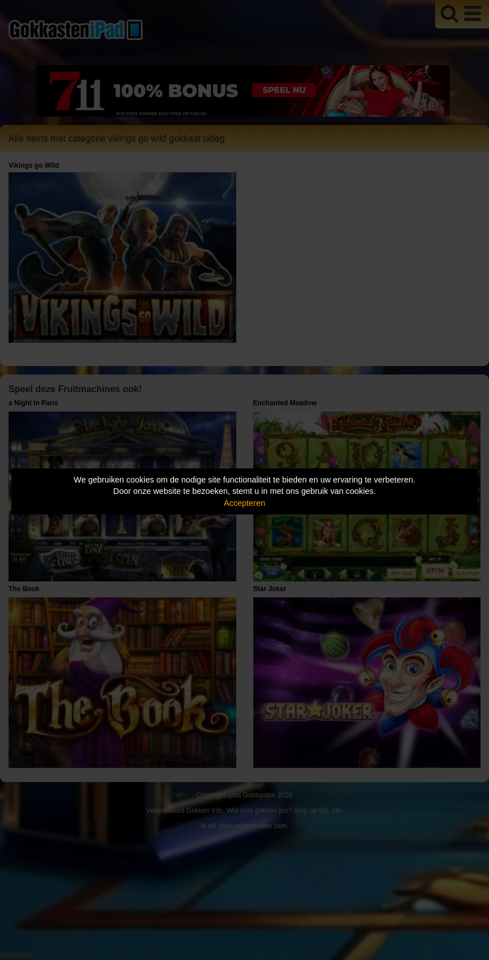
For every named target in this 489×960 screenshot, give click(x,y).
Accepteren (244, 503)
